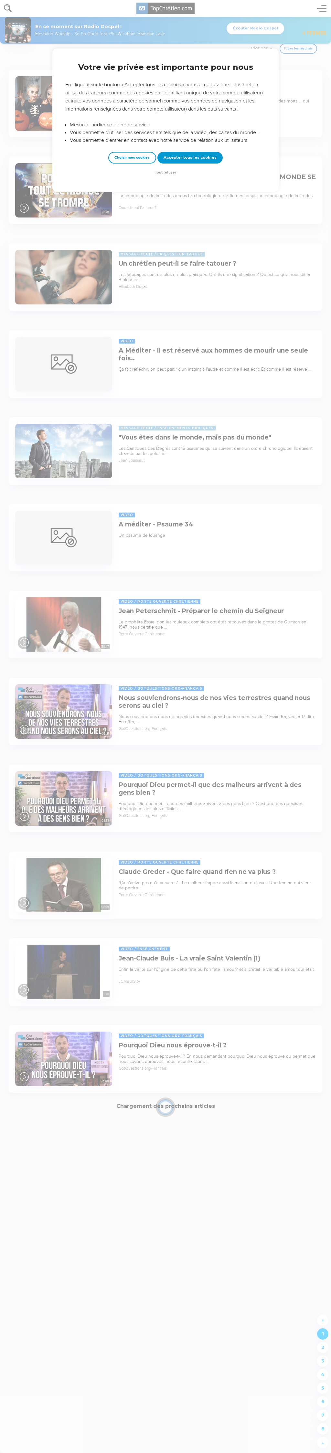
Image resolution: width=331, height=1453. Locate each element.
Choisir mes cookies (132, 157)
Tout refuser (165, 172)
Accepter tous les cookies (190, 157)
